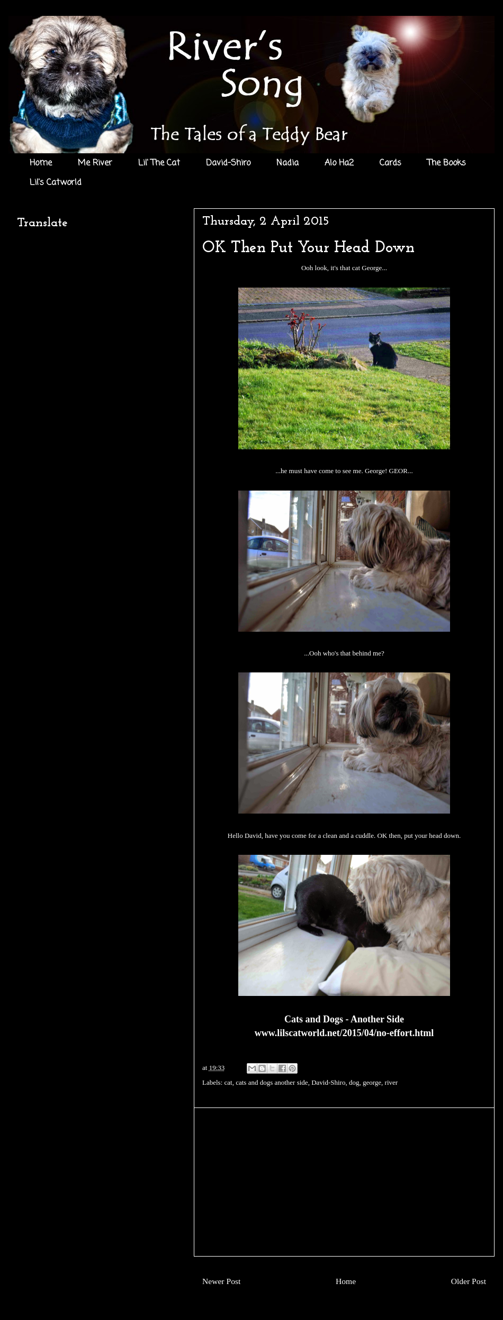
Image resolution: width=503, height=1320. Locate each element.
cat (228, 1082)
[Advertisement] (344, 1182)
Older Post (468, 1281)
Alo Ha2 (339, 163)
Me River (95, 163)
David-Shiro (228, 163)
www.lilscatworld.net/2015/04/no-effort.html (344, 1033)
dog (354, 1082)
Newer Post (221, 1281)
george (372, 1082)
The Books (446, 163)
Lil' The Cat (159, 163)
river (391, 1082)
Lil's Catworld (56, 183)
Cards (390, 163)
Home (41, 163)
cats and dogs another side (272, 1082)
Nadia (287, 163)
